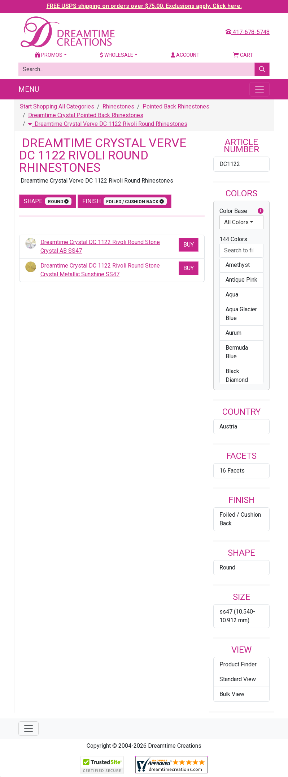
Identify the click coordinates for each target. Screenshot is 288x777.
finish (124, 201)
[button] (260, 211)
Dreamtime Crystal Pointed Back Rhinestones (85, 115)
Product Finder (238, 664)
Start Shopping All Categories (57, 106)
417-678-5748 (248, 32)
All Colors (236, 222)
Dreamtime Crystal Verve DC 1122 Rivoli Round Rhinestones (107, 123)
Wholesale (116, 55)
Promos (48, 55)
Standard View (237, 679)
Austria (228, 426)
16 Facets (232, 470)
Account (185, 55)
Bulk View (231, 694)
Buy (188, 244)
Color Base (241, 211)
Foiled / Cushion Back (240, 519)
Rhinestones (118, 106)
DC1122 (229, 164)
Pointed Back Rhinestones (176, 106)
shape (47, 201)
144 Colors (233, 239)
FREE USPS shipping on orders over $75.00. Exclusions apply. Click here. (144, 6)
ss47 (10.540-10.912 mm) (237, 616)
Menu (28, 89)
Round (227, 567)
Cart (243, 55)
